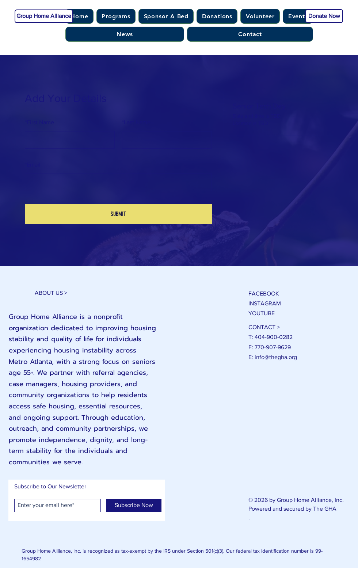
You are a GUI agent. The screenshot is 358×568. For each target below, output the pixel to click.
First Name (39, 122)
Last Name (136, 122)
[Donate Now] (324, 16)
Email (33, 164)
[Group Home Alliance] (44, 16)
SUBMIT (118, 213)
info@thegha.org (276, 357)
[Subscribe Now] (133, 505)
